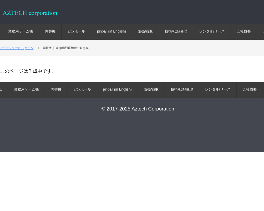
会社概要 (244, 31)
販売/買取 (145, 31)
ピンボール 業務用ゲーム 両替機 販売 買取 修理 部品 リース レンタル (35, 16)
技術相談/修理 (176, 31)
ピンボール (76, 31)
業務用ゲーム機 (20, 31)
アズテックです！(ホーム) (17, 48)
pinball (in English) (111, 31)
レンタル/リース (212, 31)
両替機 (50, 31)
